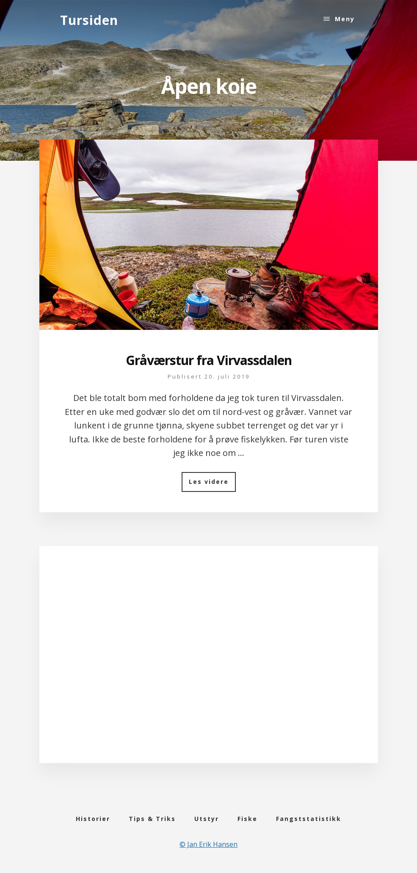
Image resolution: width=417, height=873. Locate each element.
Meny (345, 19)
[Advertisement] (208, 666)
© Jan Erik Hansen (208, 844)
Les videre (212, 484)
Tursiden (89, 20)
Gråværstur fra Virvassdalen (209, 360)
